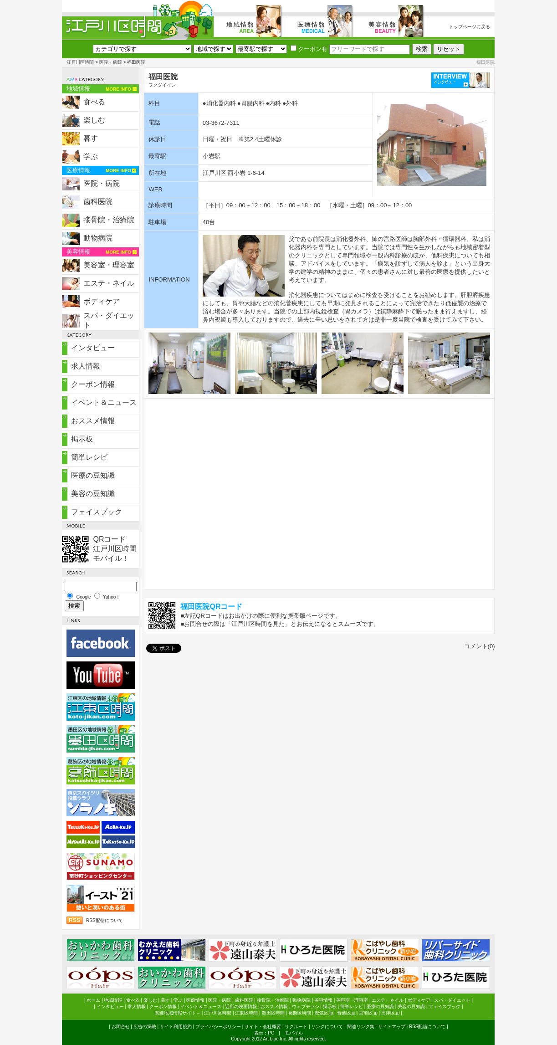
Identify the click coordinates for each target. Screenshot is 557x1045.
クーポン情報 (93, 384)
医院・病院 (110, 62)
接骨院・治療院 (108, 220)
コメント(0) (479, 646)
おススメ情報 (93, 421)
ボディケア (101, 301)
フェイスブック (96, 512)
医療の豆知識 (93, 475)
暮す (90, 138)
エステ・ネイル (108, 283)
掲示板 (82, 439)
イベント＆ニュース (104, 402)
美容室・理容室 (108, 265)
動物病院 (97, 238)
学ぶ (90, 156)
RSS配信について (104, 920)
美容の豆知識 (93, 493)
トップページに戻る (469, 26)
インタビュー (93, 348)
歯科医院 (97, 201)
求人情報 (85, 366)
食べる (94, 102)
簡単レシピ (89, 457)
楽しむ (94, 120)
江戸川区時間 (80, 62)
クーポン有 (309, 49)
